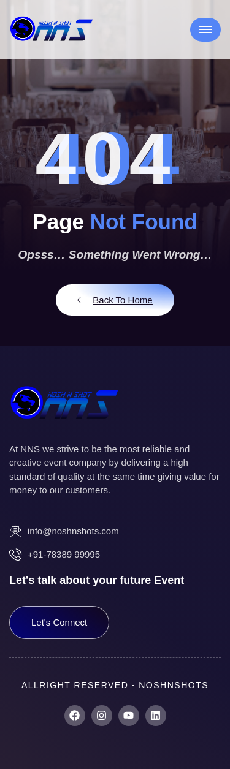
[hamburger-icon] (205, 30)
